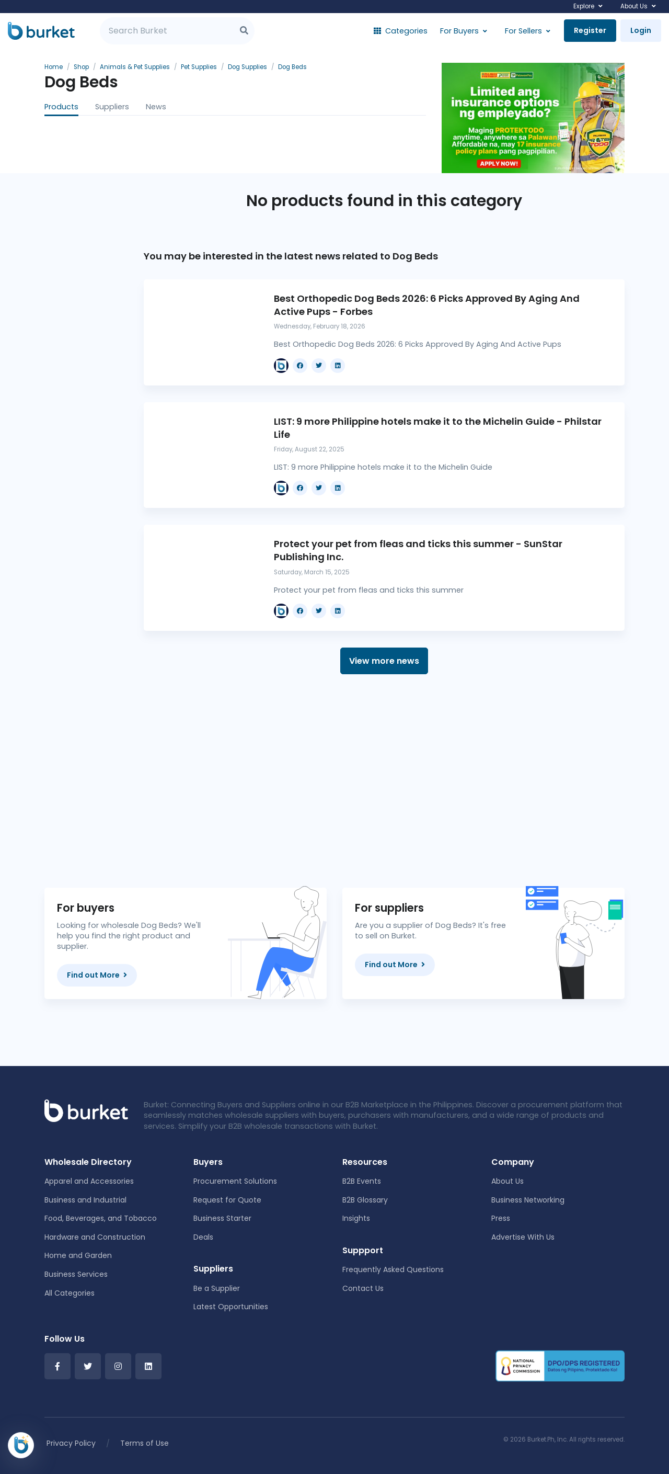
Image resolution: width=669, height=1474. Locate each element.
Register (590, 30)
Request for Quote (227, 1200)
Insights (356, 1218)
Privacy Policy (71, 1443)
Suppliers (112, 106)
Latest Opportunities (230, 1306)
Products (61, 106)
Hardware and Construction (94, 1237)
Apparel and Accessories (89, 1181)
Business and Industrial (85, 1200)
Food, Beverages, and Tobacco (100, 1218)
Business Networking (527, 1200)
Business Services (76, 1274)
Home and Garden (78, 1255)
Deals (203, 1237)
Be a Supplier (216, 1288)
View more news (384, 661)
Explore (583, 6)
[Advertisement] (384, 781)
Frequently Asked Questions (393, 1269)
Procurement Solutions (235, 1181)
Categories (401, 31)
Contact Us (363, 1288)
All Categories (69, 1293)
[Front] (86, 1110)
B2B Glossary (365, 1200)
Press (500, 1218)
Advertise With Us (523, 1237)
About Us (634, 6)
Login (640, 30)
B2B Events (361, 1181)
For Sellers (523, 31)
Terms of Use (144, 1443)
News (156, 106)
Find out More (97, 975)
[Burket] (41, 30)
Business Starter (222, 1218)
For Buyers (459, 31)
